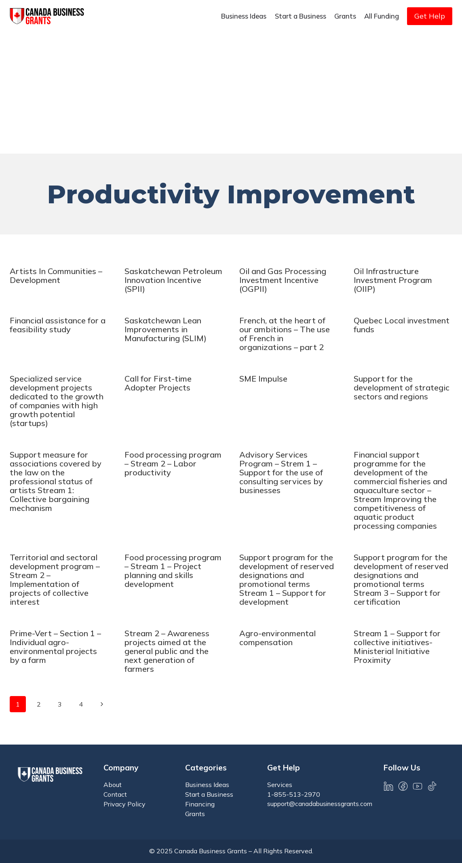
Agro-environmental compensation (277, 637)
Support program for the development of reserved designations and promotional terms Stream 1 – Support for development (286, 579)
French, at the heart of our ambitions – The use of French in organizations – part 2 (284, 333)
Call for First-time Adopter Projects (158, 382)
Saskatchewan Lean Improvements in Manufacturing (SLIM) (165, 329)
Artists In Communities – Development (56, 275)
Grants (345, 16)
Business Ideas (243, 16)
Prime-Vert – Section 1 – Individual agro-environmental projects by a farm (55, 646)
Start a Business (300, 16)
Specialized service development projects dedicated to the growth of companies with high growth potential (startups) (56, 400)
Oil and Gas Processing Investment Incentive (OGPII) (282, 280)
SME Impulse (263, 378)
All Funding (381, 16)
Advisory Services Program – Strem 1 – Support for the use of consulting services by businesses (281, 472)
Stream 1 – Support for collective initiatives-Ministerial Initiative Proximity (397, 646)
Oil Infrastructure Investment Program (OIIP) (393, 280)
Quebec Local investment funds (401, 324)
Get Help (429, 16)
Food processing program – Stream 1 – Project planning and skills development (173, 570)
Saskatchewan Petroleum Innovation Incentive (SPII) (173, 280)
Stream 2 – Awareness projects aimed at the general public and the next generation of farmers (166, 651)
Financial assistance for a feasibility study (57, 324)
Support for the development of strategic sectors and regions (401, 387)
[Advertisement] (231, 93)
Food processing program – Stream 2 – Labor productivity (173, 463)
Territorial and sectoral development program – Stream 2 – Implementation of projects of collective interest (55, 579)
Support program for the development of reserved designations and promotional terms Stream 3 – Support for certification (401, 579)
